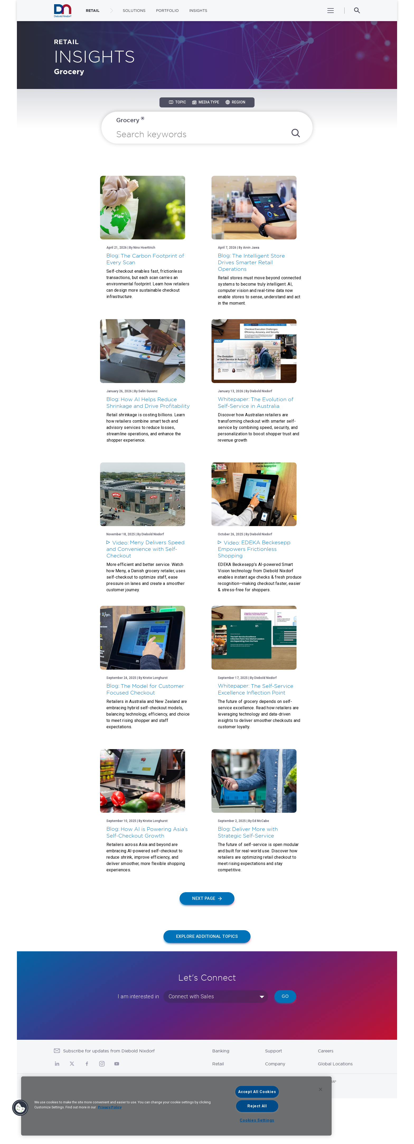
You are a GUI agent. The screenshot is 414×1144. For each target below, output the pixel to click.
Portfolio (167, 10)
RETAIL (93, 10)
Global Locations (335, 1109)
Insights (198, 10)
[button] (20, 1107)
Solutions (134, 10)
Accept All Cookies (257, 1092)
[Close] (320, 1089)
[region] (176, 1106)
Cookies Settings (257, 1120)
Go (285, 1042)
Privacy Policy (109, 1107)
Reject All (257, 1106)
